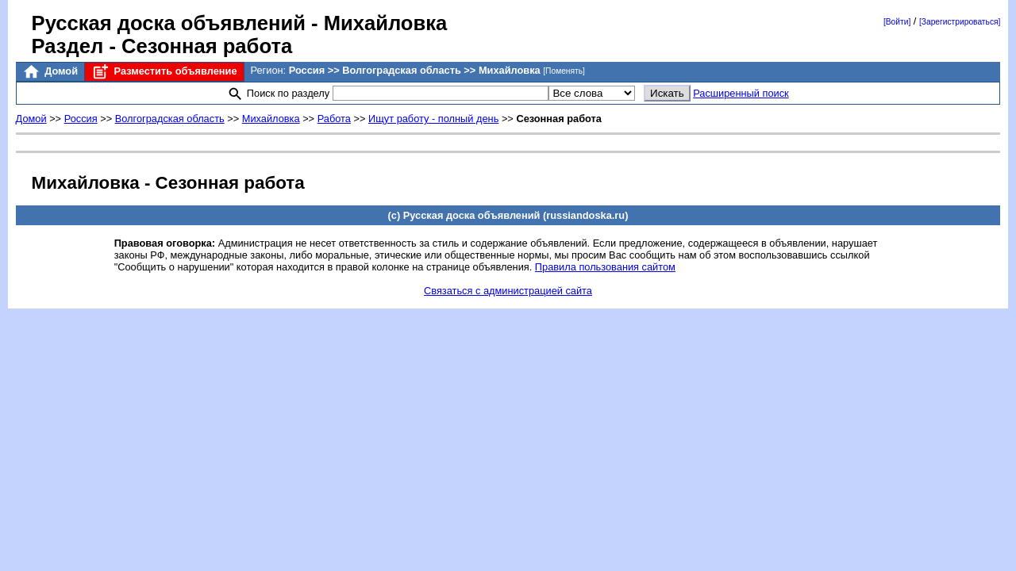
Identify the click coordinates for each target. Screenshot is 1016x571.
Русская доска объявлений (169, 23)
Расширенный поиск (741, 93)
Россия (81, 119)
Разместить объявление (164, 72)
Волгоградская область (170, 119)
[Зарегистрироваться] (959, 21)
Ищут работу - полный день (433, 119)
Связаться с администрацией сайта (508, 291)
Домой (50, 72)
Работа (334, 119)
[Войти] (896, 21)
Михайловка (271, 119)
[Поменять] (564, 71)
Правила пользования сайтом (605, 267)
